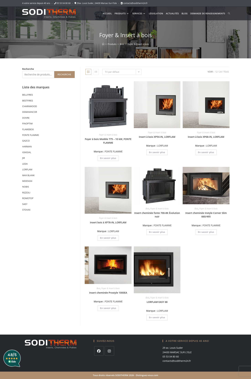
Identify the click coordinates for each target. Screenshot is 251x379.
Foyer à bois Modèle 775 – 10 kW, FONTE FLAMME (108, 140)
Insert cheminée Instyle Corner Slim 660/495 (206, 214)
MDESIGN (27, 181)
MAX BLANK (28, 175)
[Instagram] (109, 351)
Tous (226, 71)
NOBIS (25, 186)
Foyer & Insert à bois (138, 44)
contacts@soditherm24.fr (135, 3)
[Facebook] (99, 351)
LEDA (25, 163)
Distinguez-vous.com (147, 375)
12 (216, 71)
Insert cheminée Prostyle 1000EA (108, 292)
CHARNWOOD (29, 106)
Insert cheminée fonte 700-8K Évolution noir (157, 214)
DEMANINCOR (29, 111)
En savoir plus (108, 158)
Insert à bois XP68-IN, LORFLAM (206, 136)
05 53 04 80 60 (64, 3)
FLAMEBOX (28, 129)
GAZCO (26, 140)
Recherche (28, 68)
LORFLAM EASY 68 (157, 302)
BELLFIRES (27, 94)
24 (220, 71)
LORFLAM (162, 145)
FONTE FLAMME (114, 151)
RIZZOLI (26, 192)
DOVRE (26, 117)
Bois (147, 208)
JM (23, 157)
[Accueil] (103, 44)
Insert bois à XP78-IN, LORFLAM (108, 222)
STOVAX (26, 209)
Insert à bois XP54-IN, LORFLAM (157, 136)
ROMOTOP (27, 198)
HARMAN (27, 146)
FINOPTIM (27, 123)
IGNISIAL (26, 152)
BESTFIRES (27, 100)
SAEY (24, 204)
